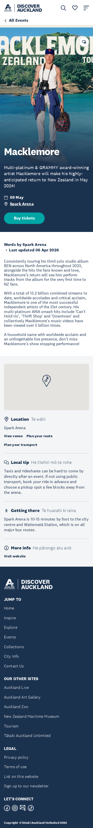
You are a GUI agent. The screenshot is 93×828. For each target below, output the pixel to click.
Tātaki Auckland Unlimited (27, 735)
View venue (13, 436)
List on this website (21, 776)
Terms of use (15, 766)
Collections (14, 646)
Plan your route (39, 436)
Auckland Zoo (16, 706)
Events (10, 637)
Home (9, 608)
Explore (10, 627)
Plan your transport (20, 444)
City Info (11, 656)
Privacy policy (16, 757)
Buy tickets (24, 218)
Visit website (15, 556)
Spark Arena (22, 204)
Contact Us (14, 666)
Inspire (10, 618)
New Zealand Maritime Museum (31, 716)
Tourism (11, 726)
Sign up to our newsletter (26, 786)
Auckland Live (16, 687)
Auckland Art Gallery (22, 697)
